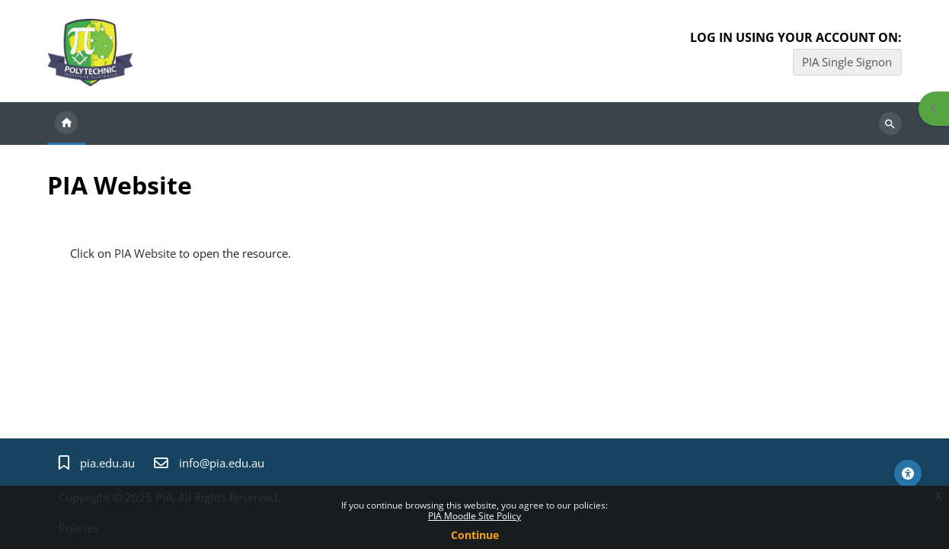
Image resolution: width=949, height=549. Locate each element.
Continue (475, 535)
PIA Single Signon (847, 61)
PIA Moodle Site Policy (474, 515)
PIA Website (145, 253)
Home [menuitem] (66, 123)
